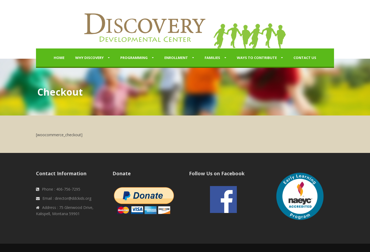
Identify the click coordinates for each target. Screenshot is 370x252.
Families (212, 57)
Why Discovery (89, 57)
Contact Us (304, 57)
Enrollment (176, 57)
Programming (134, 57)
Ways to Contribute (257, 57)
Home (59, 57)
